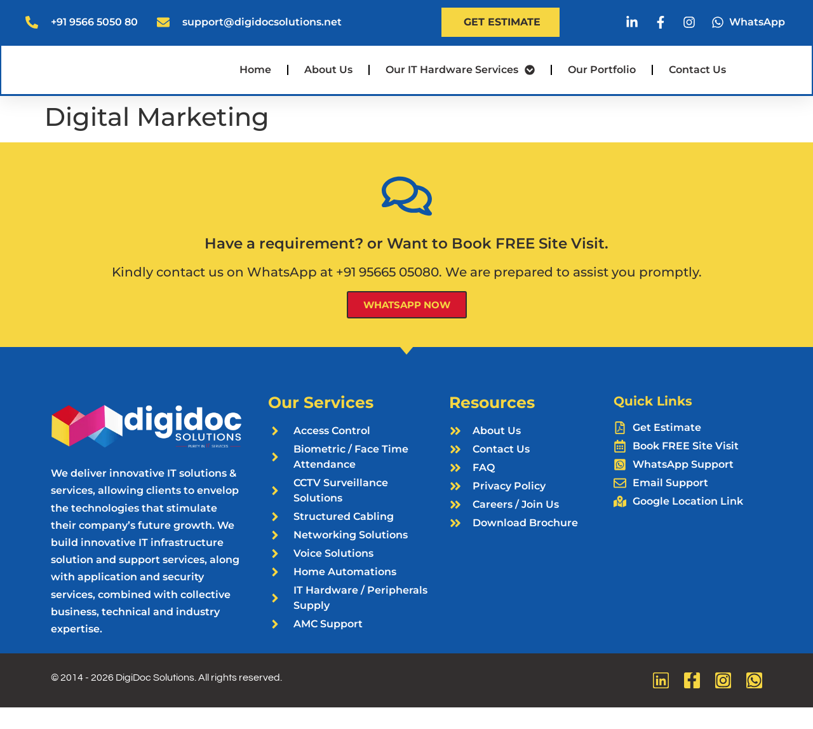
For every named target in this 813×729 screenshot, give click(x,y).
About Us (328, 81)
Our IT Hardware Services (460, 81)
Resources (492, 423)
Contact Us (697, 81)
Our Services (320, 423)
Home (255, 81)
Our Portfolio (602, 81)
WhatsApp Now (406, 326)
